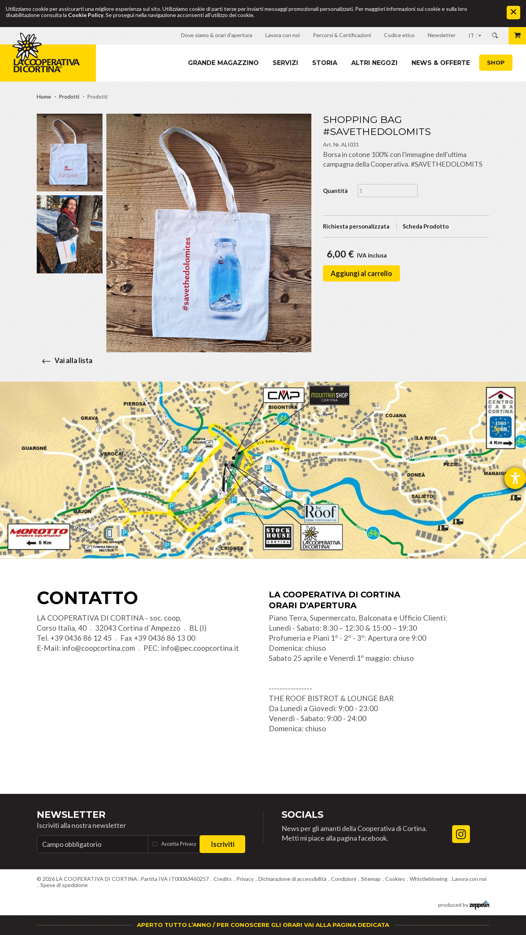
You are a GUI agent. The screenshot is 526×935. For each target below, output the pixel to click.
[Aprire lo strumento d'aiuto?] (515, 478)
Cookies (395, 878)
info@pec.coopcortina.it (200, 647)
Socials (302, 814)
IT (471, 35)
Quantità (335, 190)
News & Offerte (441, 63)
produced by (463, 904)
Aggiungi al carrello (361, 273)
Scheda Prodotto (426, 226)
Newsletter (71, 814)
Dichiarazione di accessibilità (292, 878)
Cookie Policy (85, 15)
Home (44, 96)
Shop (496, 62)
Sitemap (371, 878)
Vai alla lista (64, 360)
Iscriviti (222, 844)
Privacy (245, 878)
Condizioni (343, 878)
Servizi (285, 63)
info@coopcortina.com (98, 647)
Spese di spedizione (64, 885)
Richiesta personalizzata (356, 226)
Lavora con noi (469, 878)
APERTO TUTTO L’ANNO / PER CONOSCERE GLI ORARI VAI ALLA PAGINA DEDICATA (263, 924)
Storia (324, 63)
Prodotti (69, 96)
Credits (222, 878)
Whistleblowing (428, 878)
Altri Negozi (374, 63)
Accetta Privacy (178, 844)
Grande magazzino (223, 63)
